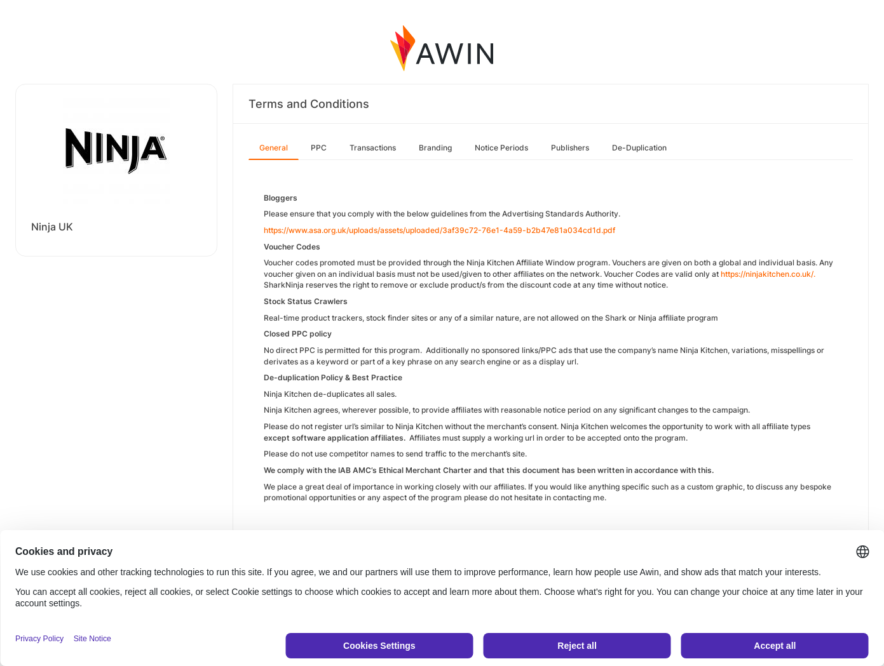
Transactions (373, 147)
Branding (435, 147)
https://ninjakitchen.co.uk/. (768, 274)
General (273, 147)
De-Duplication (639, 147)
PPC (319, 147)
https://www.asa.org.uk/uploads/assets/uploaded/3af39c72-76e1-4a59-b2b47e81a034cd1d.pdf (439, 230)
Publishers (570, 147)
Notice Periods (501, 147)
